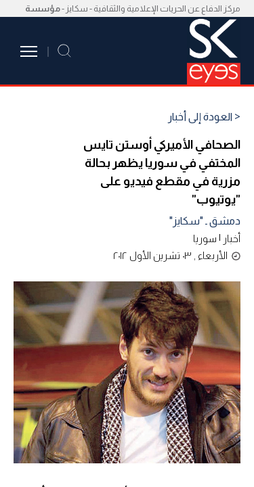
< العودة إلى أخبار (204, 117)
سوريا (205, 238)
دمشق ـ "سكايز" (204, 221)
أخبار (231, 238)
